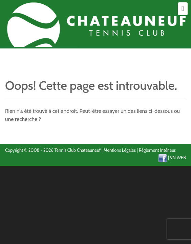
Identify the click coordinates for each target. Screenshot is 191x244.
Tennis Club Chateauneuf (78, 150)
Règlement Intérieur (157, 150)
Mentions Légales (120, 150)
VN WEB (178, 157)
